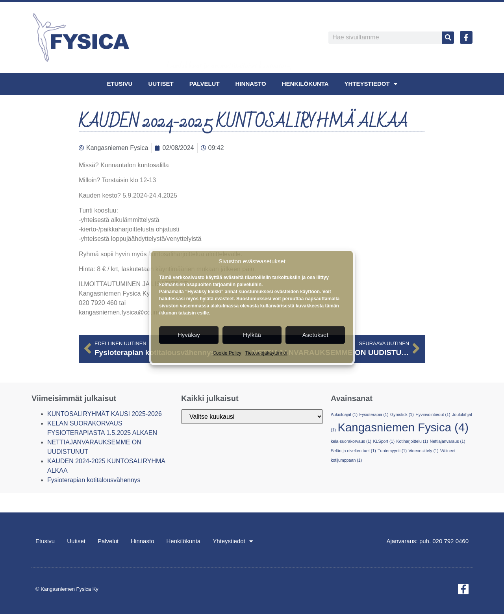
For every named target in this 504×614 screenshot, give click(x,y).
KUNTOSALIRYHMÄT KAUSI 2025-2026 (104, 414)
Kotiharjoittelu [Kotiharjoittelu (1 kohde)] (412, 441)
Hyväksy (189, 334)
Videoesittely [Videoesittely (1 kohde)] (423, 450)
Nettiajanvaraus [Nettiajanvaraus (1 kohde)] (447, 441)
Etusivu (119, 83)
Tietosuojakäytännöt (266, 352)
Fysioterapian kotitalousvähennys (94, 480)
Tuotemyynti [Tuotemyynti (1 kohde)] (392, 450)
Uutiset (160, 83)
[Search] (448, 37)
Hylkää (252, 334)
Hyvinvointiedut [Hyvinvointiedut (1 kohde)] (432, 414)
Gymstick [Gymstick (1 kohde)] (402, 414)
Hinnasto (250, 83)
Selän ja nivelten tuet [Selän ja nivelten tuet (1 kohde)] (353, 450)
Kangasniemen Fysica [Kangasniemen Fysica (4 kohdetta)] (403, 427)
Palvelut (204, 83)
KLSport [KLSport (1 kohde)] (384, 441)
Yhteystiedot (371, 84)
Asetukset (315, 334)
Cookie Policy (227, 352)
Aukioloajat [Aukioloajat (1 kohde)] (344, 414)
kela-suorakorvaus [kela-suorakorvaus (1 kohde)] (351, 441)
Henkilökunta (305, 83)
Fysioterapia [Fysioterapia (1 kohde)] (374, 414)
